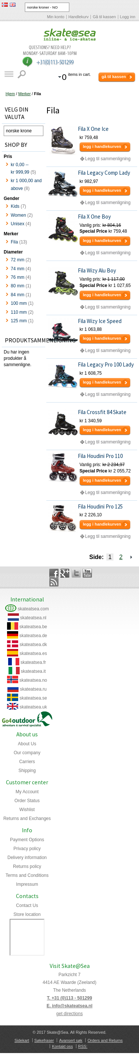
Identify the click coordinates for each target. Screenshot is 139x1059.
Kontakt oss (62, 1046)
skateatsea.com (33, 608)
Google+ (65, 573)
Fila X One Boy (94, 216)
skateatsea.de (33, 635)
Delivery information (27, 857)
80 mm (17, 285)
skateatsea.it (33, 671)
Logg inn (127, 16)
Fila (14, 242)
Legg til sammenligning (107, 158)
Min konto (55, 16)
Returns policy (27, 866)
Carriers (27, 761)
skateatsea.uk (33, 707)
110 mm (19, 312)
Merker (24, 93)
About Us (27, 743)
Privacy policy (26, 848)
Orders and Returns (105, 1040)
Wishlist (26, 809)
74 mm (17, 268)
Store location (26, 914)
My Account (27, 791)
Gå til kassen (104, 16)
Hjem (10, 93)
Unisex (17, 223)
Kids (15, 206)
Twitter (76, 573)
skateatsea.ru (33, 689)
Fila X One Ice (93, 128)
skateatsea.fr (33, 662)
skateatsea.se (33, 698)
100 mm (19, 303)
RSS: (82, 1046)
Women (18, 215)
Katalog (9, 74)
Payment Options (27, 839)
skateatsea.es (33, 653)
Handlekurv (79, 16)
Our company (27, 752)
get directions (69, 1013)
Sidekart (21, 1040)
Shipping (27, 770)
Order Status (27, 800)
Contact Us (27, 905)
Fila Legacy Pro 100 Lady (106, 364)
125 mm (19, 320)
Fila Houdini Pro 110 (100, 455)
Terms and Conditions (27, 875)
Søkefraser (44, 1040)
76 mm (17, 277)
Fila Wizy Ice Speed (100, 321)
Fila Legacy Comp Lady (104, 172)
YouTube (87, 573)
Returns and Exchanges (27, 818)
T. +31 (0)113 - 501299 (69, 998)
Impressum (27, 884)
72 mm (17, 259)
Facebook (54, 573)
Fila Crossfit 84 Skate (102, 412)
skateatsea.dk (33, 644)
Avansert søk (70, 1040)
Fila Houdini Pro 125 (100, 506)
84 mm (17, 294)
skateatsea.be (33, 626)
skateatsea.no (33, 680)
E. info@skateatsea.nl (70, 1005)
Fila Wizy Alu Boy (97, 270)
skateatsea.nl (33, 617)
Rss (54, 582)
